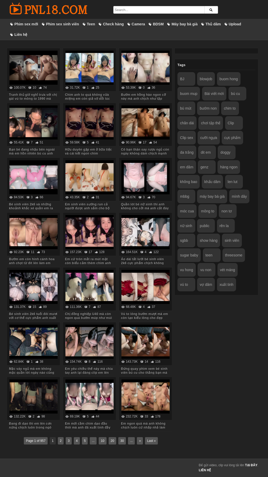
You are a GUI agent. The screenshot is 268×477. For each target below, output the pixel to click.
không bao (188, 182)
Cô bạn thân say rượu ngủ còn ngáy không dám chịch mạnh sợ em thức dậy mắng (145, 153)
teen (209, 255)
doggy (225, 152)
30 (122, 441)
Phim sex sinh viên (62, 24)
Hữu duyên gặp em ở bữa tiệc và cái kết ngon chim (88, 151)
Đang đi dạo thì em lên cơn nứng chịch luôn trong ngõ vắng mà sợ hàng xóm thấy (30, 427)
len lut (232, 182)
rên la (224, 226)
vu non (205, 270)
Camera (138, 24)
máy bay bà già (212, 196)
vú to (184, 284)
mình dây (239, 196)
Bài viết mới (214, 94)
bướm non (208, 108)
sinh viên (232, 240)
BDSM (158, 24)
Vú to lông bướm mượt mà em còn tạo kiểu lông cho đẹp (144, 316)
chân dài (187, 123)
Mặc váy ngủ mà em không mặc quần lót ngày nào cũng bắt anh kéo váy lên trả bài (31, 372)
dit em (206, 152)
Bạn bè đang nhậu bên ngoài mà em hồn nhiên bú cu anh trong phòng (32, 153)
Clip (231, 123)
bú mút (185, 108)
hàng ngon (228, 167)
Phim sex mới (26, 24)
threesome (233, 255)
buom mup (188, 94)
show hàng (208, 240)
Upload (235, 24)
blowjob (206, 79)
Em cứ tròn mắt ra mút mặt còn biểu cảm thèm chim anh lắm (88, 263)
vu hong (186, 270)
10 (102, 441)
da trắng (187, 152)
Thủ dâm (213, 24)
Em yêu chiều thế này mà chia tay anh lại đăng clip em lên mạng (89, 372)
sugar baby (189, 255)
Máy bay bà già (184, 24)
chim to (230, 108)
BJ (182, 79)
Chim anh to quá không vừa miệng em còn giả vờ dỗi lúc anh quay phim (87, 98)
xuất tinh (226, 284)
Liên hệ (20, 35)
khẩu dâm (212, 182)
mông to (207, 211)
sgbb (184, 240)
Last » (151, 441)
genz (204, 167)
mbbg (184, 196)
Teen (91, 24)
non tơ (226, 211)
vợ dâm (206, 284)
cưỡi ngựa (208, 138)
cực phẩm (232, 138)
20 (112, 441)
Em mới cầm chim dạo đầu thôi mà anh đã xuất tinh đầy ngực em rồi (87, 427)
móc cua (187, 211)
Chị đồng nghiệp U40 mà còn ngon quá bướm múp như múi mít (88, 318)
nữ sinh (186, 226)
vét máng (227, 270)
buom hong (229, 79)
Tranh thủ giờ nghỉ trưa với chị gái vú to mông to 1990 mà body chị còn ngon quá (33, 98)
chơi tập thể (210, 123)
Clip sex (186, 138)
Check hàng (113, 24)
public (204, 226)
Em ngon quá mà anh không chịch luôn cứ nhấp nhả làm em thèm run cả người (143, 427)
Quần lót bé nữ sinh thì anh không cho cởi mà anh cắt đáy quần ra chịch (145, 208)
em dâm (186, 167)
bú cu (235, 94)
